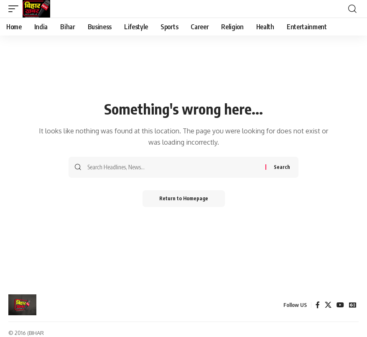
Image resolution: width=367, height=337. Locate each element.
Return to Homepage (183, 198)
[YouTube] (340, 305)
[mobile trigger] (15, 9)
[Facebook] (317, 305)
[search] (352, 9)
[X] (328, 305)
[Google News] (353, 305)
